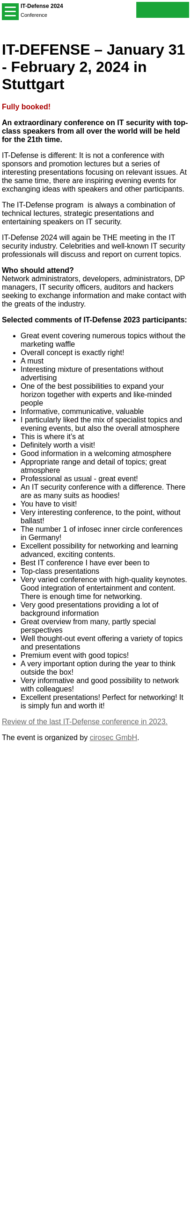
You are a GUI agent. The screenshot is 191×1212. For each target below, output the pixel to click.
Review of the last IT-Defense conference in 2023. (85, 722)
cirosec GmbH (113, 737)
